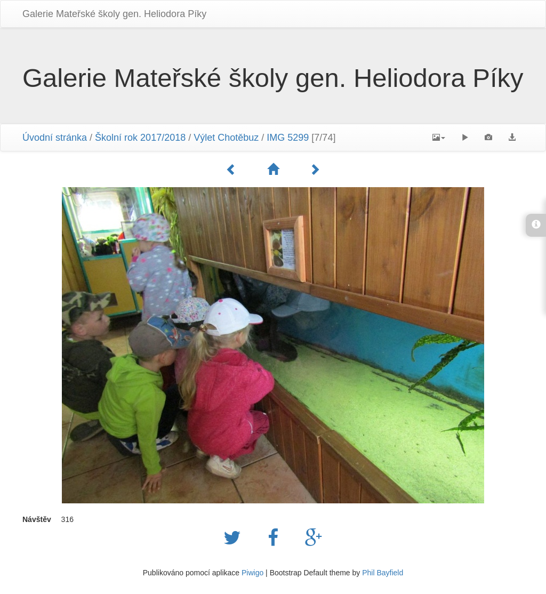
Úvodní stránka (54, 137)
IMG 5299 (288, 137)
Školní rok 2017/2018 (140, 137)
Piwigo (252, 572)
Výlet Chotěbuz (226, 137)
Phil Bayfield (382, 572)
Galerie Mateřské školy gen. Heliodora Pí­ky (114, 14)
